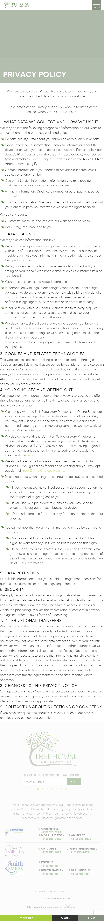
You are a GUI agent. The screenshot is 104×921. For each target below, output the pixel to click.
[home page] (16, 5)
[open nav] (96, 5)
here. (38, 430)
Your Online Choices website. (43, 470)
